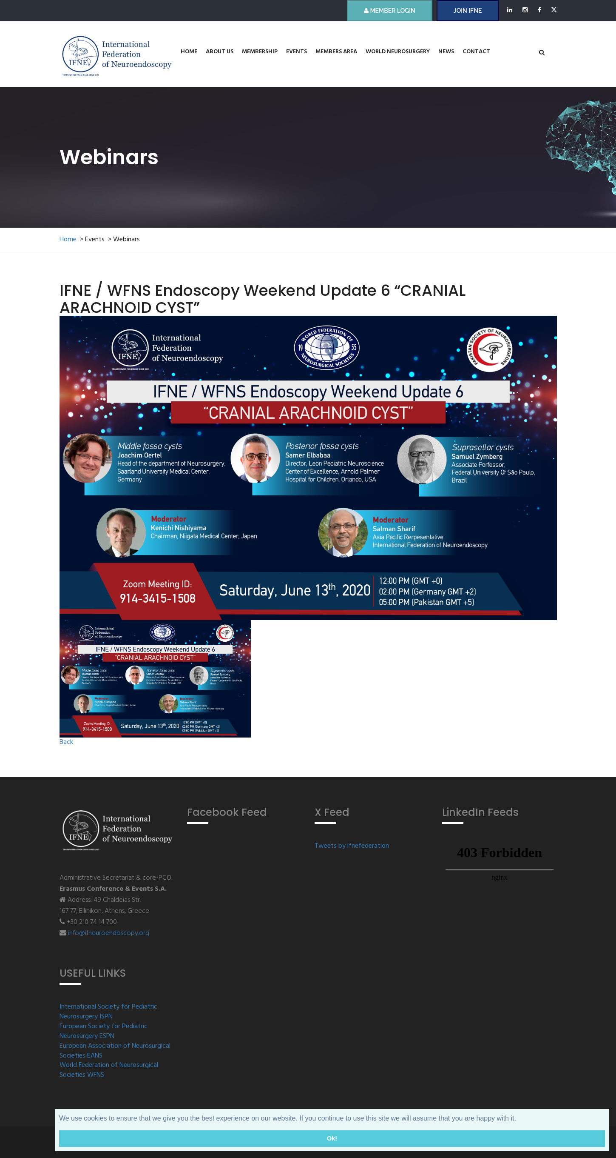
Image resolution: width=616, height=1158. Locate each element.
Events (296, 52)
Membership (260, 52)
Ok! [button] (332, 1138)
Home (189, 52)
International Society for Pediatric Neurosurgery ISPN (108, 1012)
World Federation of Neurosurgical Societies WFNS (109, 1070)
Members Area (336, 52)
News (446, 52)
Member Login (389, 10)
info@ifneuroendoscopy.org (108, 933)
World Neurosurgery (398, 52)
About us (219, 52)
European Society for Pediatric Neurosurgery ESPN (104, 1031)
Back (66, 742)
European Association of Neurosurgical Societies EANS (115, 1051)
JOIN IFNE (468, 10)
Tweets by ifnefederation (352, 846)
